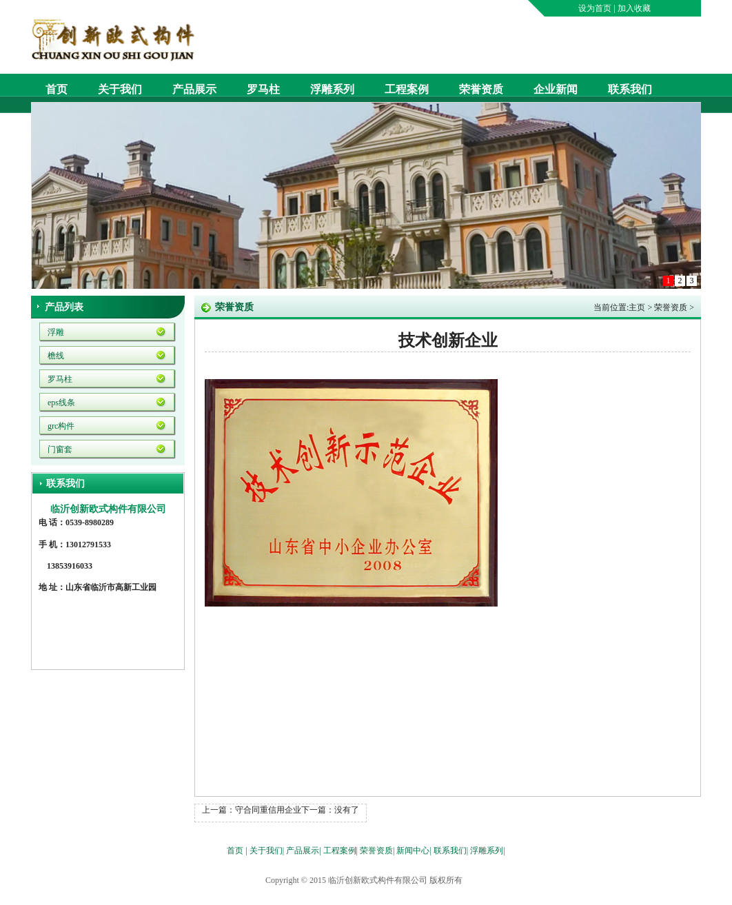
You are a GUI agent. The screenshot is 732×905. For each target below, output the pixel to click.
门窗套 (60, 449)
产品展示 (194, 89)
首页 (56, 89)
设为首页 (594, 8)
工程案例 (407, 89)
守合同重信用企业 (268, 810)
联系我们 (630, 89)
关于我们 (120, 89)
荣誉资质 (481, 89)
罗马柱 (263, 89)
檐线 (56, 355)
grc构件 (61, 426)
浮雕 (56, 332)
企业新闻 (555, 89)
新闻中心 (412, 850)
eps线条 (61, 402)
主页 (637, 307)
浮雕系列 (332, 89)
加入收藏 (634, 8)
